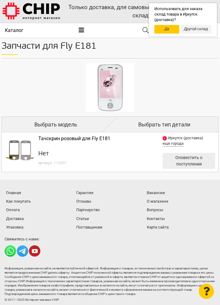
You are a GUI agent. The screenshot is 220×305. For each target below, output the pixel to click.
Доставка (15, 218)
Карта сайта (158, 227)
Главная (13, 192)
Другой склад (196, 29)
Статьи (82, 218)
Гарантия (84, 192)
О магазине (157, 201)
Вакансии (156, 192)
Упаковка (14, 227)
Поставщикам (89, 227)
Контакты (156, 218)
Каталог (14, 30)
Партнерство (88, 209)
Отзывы (83, 201)
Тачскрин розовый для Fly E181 (74, 138)
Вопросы (155, 209)
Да (166, 29)
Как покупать (18, 201)
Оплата (13, 209)
